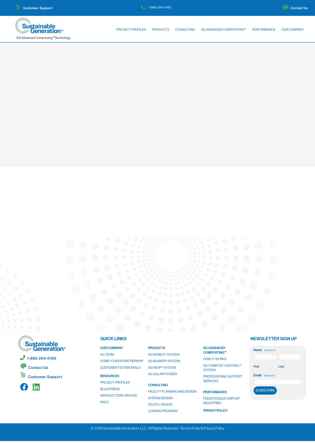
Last (281, 366)
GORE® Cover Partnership (121, 361)
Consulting (158, 385)
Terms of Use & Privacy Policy (202, 428)
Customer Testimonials (120, 368)
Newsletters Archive (118, 395)
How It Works (214, 359)
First (256, 366)
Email (264, 375)
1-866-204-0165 (159, 7)
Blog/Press (110, 389)
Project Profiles (115, 382)
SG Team (107, 354)
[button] (24, 387)
